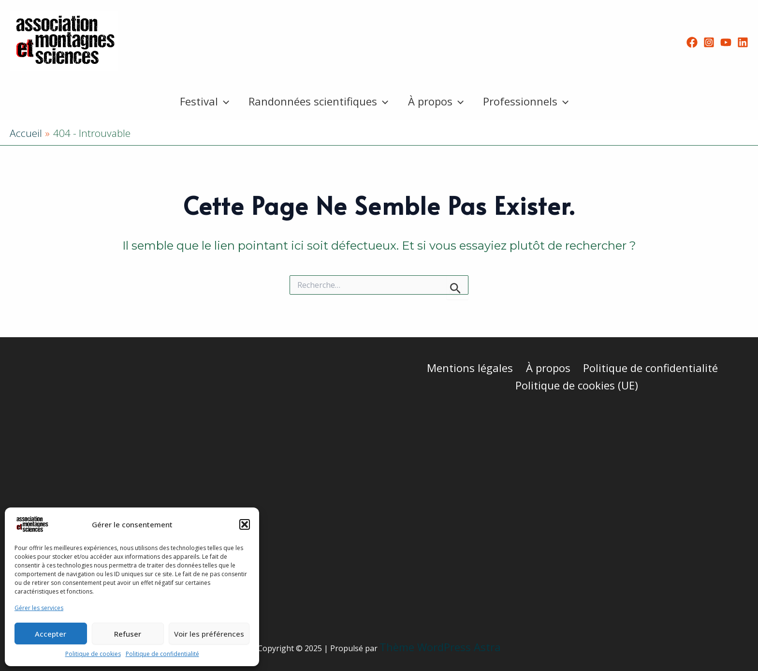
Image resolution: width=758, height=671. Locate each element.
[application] (220, 101)
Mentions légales (472, 367)
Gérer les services (39, 608)
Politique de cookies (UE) (577, 385)
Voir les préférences (209, 634)
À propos (437, 101)
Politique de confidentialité (162, 654)
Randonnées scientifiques (317, 101)
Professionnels (528, 101)
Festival (201, 101)
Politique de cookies (93, 654)
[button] (244, 524)
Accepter (50, 634)
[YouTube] (725, 42)
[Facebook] (692, 42)
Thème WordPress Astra (440, 647)
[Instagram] (708, 42)
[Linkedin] (742, 42)
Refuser (127, 634)
